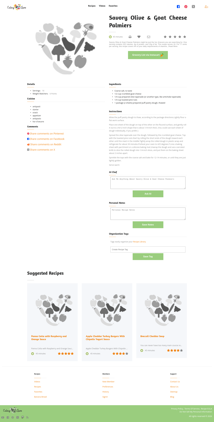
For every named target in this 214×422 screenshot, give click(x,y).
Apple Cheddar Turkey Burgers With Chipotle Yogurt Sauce (105, 337)
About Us (174, 386)
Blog (172, 396)
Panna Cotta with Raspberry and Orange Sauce (49, 337)
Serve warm (114, 165)
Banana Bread (40, 396)
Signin (105, 396)
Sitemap (173, 391)
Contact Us (175, 381)
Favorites (113, 6)
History (105, 391)
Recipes (92, 6)
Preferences (107, 386)
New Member (108, 381)
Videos (102, 6)
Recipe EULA (206, 408)
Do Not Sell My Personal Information (195, 411)
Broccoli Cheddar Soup (152, 335)
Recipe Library (139, 241)
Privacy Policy (177, 408)
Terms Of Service (192, 408)
